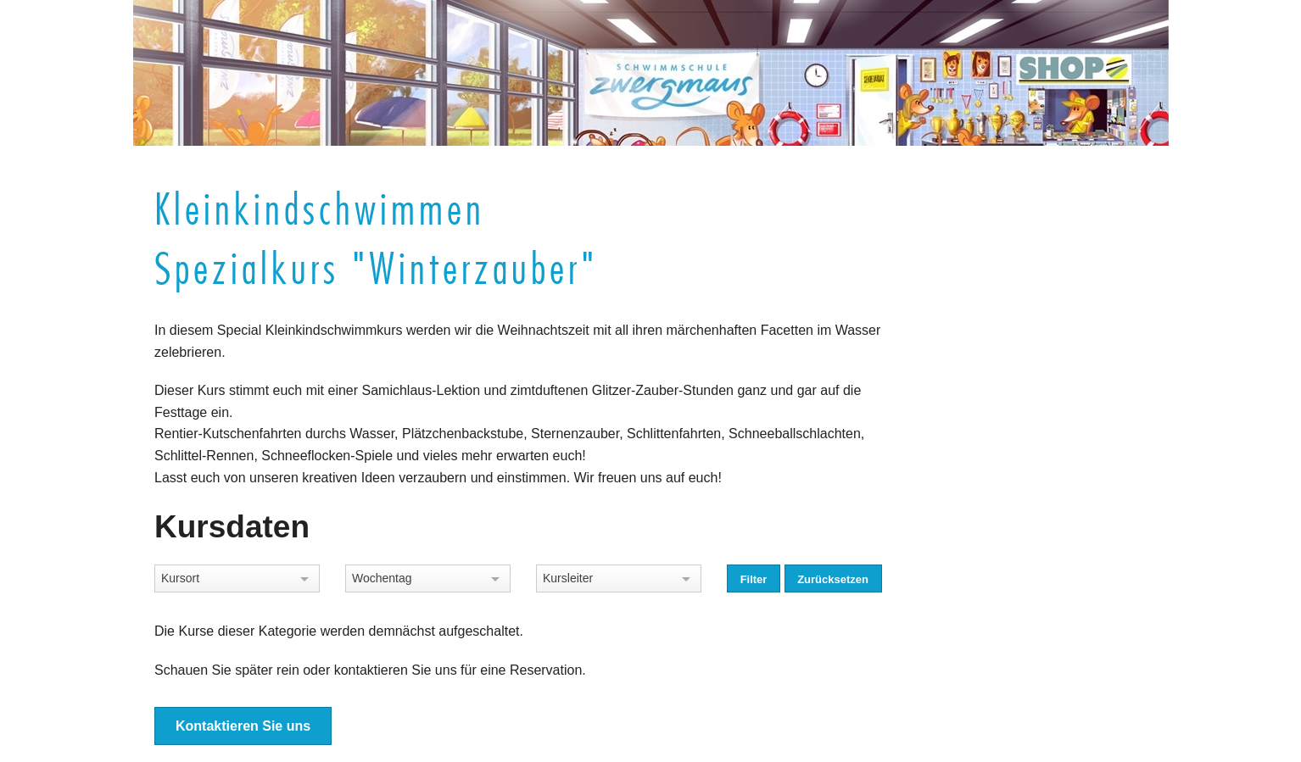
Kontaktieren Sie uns (243, 726)
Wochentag (382, 578)
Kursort (180, 578)
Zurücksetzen (832, 579)
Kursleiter (568, 578)
